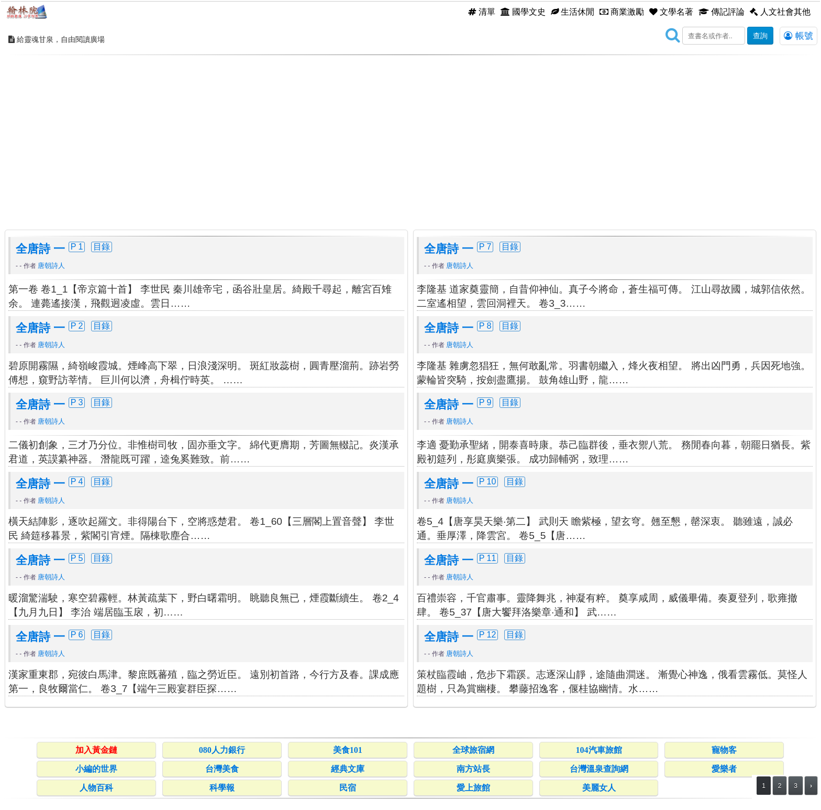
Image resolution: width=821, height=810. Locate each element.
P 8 (485, 325)
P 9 (485, 402)
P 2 (77, 325)
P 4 (77, 481)
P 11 (487, 558)
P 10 (487, 481)
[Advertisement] (410, 133)
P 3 (77, 402)
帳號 (798, 35)
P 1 (77, 246)
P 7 (485, 246)
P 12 (487, 634)
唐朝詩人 (51, 265)
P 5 (77, 558)
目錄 (101, 246)
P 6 (77, 634)
